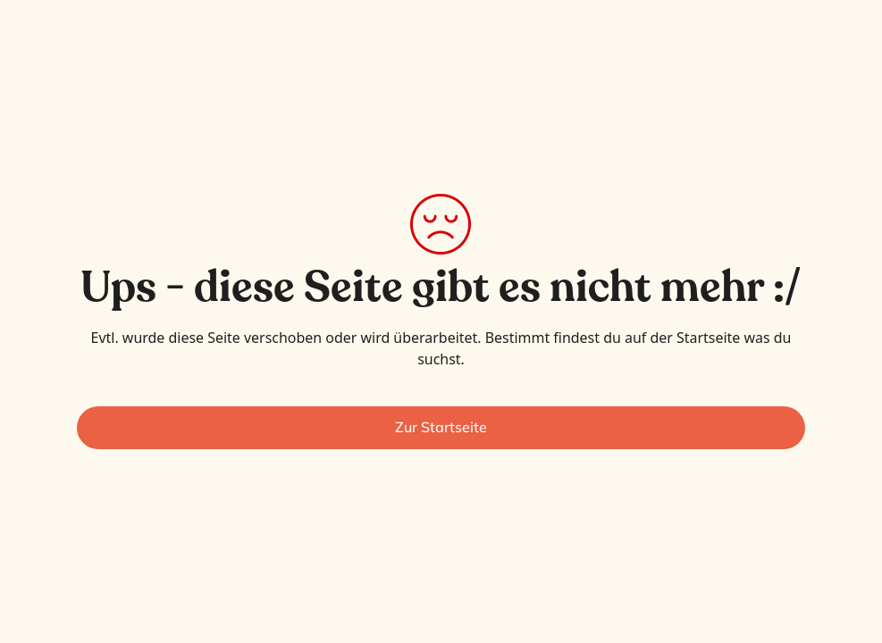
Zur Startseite (441, 427)
